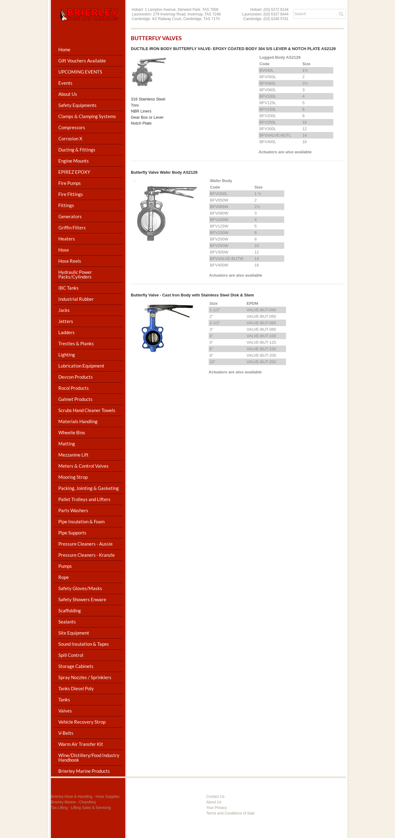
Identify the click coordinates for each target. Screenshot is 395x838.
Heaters (66, 238)
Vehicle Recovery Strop (82, 722)
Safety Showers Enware (82, 599)
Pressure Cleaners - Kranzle (86, 555)
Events (65, 83)
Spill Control (70, 655)
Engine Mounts (73, 161)
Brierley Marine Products (84, 771)
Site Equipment (73, 633)
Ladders (66, 332)
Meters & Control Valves (83, 466)
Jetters (65, 321)
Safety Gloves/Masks (80, 588)
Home (64, 49)
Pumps (65, 566)
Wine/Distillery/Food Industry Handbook (88, 757)
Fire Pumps (69, 183)
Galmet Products (75, 399)
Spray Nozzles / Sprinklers (84, 677)
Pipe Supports (72, 532)
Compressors (71, 127)
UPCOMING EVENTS (80, 71)
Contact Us (215, 796)
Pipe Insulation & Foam (81, 521)
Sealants (67, 621)
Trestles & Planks (76, 343)
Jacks (64, 310)
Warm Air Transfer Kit (80, 744)
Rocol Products (73, 388)
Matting (66, 443)
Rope (63, 577)
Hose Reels (69, 261)
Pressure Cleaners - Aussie (85, 544)
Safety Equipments (77, 105)
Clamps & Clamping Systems (87, 116)
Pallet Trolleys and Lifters (84, 499)
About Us (67, 94)
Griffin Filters (72, 227)
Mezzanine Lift (73, 454)
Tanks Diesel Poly (76, 688)
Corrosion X (70, 138)
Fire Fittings (70, 194)
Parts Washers (73, 510)
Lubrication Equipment (81, 365)
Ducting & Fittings (76, 149)
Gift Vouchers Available (82, 60)
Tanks (64, 699)
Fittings (66, 205)
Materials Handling (78, 421)
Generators (70, 216)
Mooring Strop (73, 477)
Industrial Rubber (76, 299)
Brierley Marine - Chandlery (73, 802)
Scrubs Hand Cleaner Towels (86, 410)
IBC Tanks (68, 288)
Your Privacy (216, 808)
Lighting (66, 354)
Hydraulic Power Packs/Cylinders (75, 274)
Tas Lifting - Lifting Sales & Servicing (81, 808)
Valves (65, 710)
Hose (63, 250)
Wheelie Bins (71, 432)
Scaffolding (69, 610)
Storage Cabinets (76, 666)
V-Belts (65, 733)
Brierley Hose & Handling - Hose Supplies (85, 796)
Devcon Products (75, 377)
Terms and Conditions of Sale (230, 813)
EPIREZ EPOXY (74, 172)
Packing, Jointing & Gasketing (88, 488)
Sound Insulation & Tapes (83, 644)
